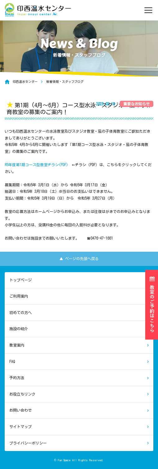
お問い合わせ (20, 410)
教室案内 (16, 345)
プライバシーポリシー (28, 443)
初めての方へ (20, 312)
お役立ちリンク (22, 394)
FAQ (12, 361)
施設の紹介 (18, 328)
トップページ (20, 280)
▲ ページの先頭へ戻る (79, 258)
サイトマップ (20, 426)
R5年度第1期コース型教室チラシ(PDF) (36, 164)
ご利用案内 (18, 296)
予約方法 (16, 377)
